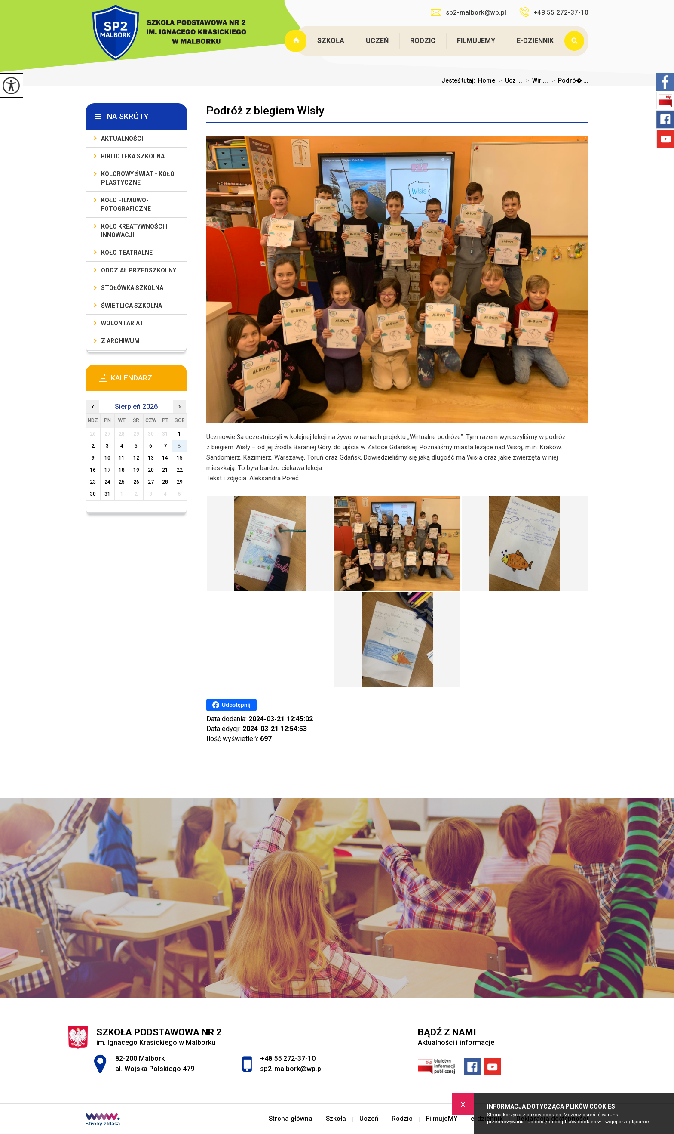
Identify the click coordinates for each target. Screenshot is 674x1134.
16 (93, 470)
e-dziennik (535, 41)
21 (165, 470)
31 (107, 494)
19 (136, 470)
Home (486, 80)
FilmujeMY (476, 41)
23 (93, 482)
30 (93, 494)
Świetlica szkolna (131, 305)
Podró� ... (568, 80)
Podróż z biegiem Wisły (265, 110)
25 (122, 482)
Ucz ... (508, 80)
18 (122, 470)
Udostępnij (231, 704)
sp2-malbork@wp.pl (468, 12)
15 (180, 458)
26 (136, 482)
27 (151, 482)
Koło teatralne (127, 252)
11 (122, 458)
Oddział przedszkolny (138, 270)
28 (165, 482)
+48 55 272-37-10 (553, 12)
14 (165, 458)
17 (107, 470)
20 (151, 470)
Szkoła (330, 41)
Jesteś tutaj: (459, 80)
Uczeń (377, 41)
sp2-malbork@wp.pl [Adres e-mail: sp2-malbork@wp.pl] (291, 1069)
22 (180, 470)
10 (107, 458)
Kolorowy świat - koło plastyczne (138, 178)
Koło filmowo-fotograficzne (126, 204)
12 (136, 458)
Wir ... (535, 80)
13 (151, 458)
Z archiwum (120, 340)
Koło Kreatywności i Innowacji (134, 230)
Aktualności (122, 138)
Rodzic (422, 41)
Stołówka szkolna (132, 287)
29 (180, 482)
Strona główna (297, 41)
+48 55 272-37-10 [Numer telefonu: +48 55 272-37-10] (288, 1058)
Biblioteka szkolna (133, 156)
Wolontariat (122, 323)
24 (107, 482)
